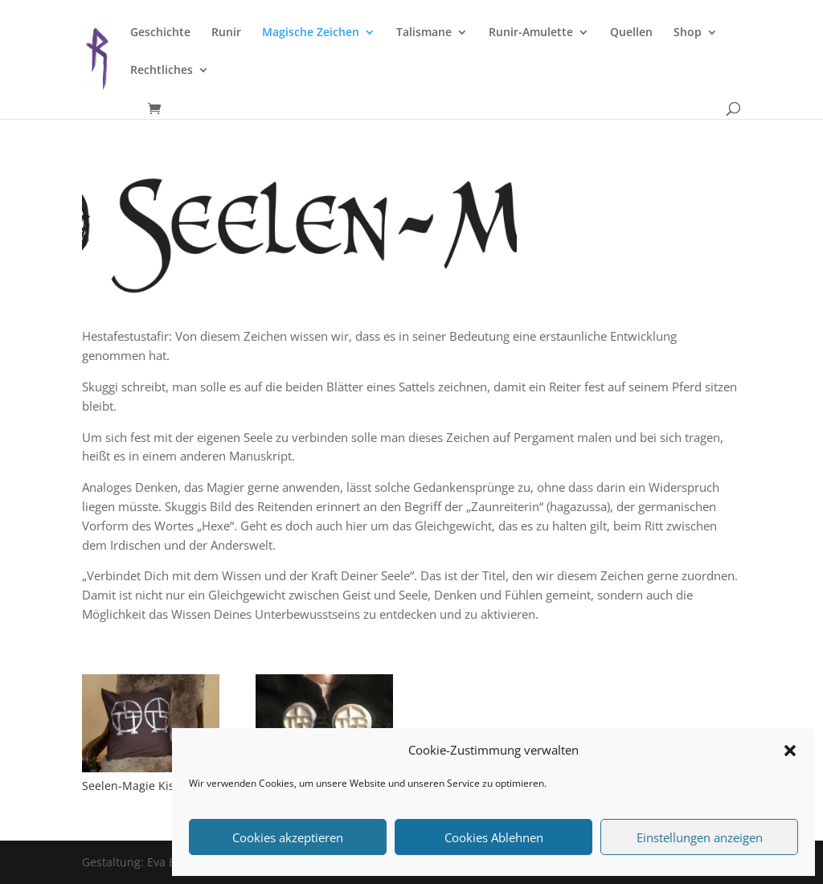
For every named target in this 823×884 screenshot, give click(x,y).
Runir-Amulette (531, 33)
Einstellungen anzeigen (700, 837)
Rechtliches (161, 70)
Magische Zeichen (310, 33)
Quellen (631, 33)
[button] (790, 751)
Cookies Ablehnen (493, 837)
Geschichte (160, 33)
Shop (688, 33)
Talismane (424, 33)
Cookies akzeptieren (287, 837)
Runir (226, 33)
